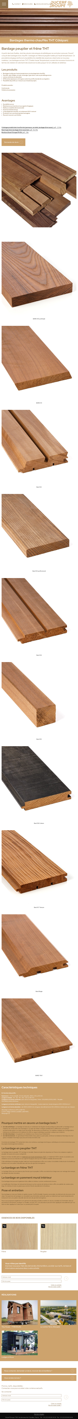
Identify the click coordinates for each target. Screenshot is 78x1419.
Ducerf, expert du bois (61, 4)
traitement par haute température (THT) (34, 1157)
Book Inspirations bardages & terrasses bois (20, 130)
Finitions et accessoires (8, 90)
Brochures (28, 4)
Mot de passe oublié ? (54, 1287)
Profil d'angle (5, 88)
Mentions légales (39, 1414)
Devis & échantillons (44, 4)
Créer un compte (56, 1285)
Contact (17, 4)
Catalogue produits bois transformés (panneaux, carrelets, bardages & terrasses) (31, 127)
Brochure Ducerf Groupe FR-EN (15, 132)
